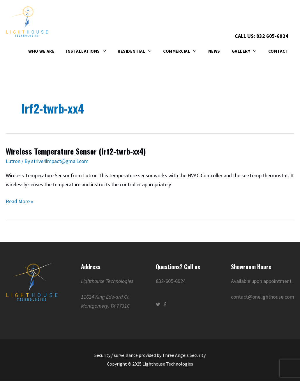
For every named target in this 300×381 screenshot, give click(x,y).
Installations (83, 51)
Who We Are (41, 51)
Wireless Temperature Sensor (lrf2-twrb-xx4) (76, 151)
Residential (131, 51)
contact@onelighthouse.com (262, 296)
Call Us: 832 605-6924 (261, 35)
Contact (278, 51)
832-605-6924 (171, 281)
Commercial (176, 51)
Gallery (241, 51)
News (214, 51)
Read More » (19, 201)
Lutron (13, 161)
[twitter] (159, 304)
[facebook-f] (166, 304)
